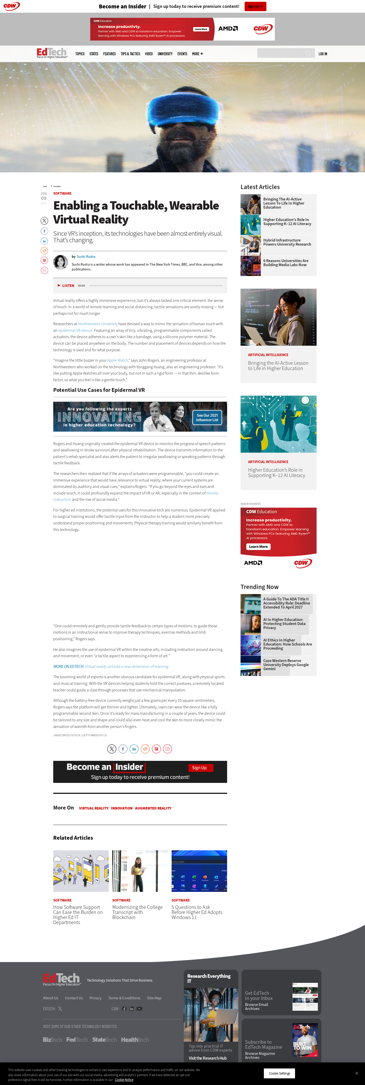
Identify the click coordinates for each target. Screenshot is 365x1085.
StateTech (104, 1040)
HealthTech (135, 1040)
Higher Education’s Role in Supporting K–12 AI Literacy (287, 222)
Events (182, 54)
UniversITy (165, 54)
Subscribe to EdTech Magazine (263, 1045)
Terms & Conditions (124, 998)
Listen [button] (68, 286)
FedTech (77, 1040)
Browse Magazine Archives (260, 1056)
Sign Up (253, 6)
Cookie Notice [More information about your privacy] (124, 1080)
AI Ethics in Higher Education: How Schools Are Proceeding (287, 644)
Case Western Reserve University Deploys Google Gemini (286, 665)
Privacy (95, 998)
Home (45, 187)
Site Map (154, 998)
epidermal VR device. (75, 330)
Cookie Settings (279, 1073)
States (93, 54)
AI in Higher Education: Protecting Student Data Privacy (284, 624)
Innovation (122, 808)
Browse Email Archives (256, 1007)
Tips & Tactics (130, 54)
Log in (323, 53)
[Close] (356, 1073)
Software (57, 187)
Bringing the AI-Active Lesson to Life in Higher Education (283, 203)
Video (149, 54)
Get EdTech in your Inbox (259, 996)
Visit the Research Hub (208, 1058)
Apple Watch (117, 360)
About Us (50, 998)
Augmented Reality (153, 808)
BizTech (52, 1040)
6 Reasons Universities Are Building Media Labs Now (285, 263)
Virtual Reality (93, 808)
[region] (182, 1073)
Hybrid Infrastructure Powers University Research (287, 242)
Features (109, 54)
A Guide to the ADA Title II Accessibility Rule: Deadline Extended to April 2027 (286, 603)
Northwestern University (98, 323)
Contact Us (74, 998)
